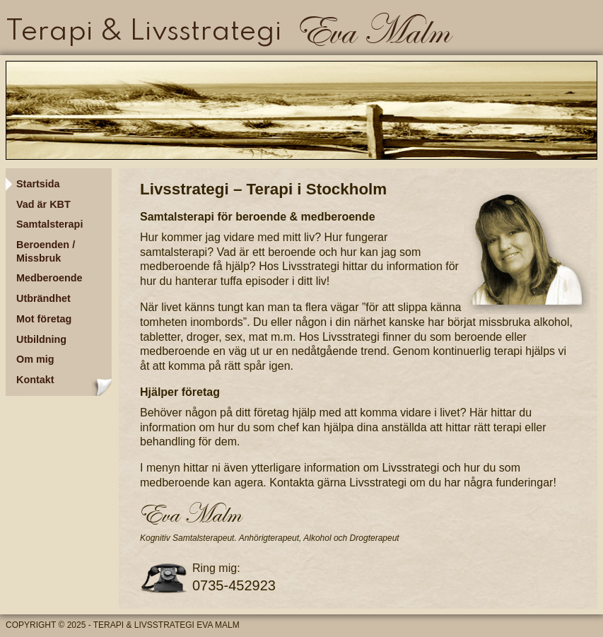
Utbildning (41, 339)
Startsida (38, 183)
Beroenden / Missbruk (45, 251)
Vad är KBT (43, 204)
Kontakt (35, 379)
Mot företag (43, 319)
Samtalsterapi (49, 224)
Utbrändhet (43, 298)
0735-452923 (234, 585)
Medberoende (49, 278)
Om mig (35, 359)
